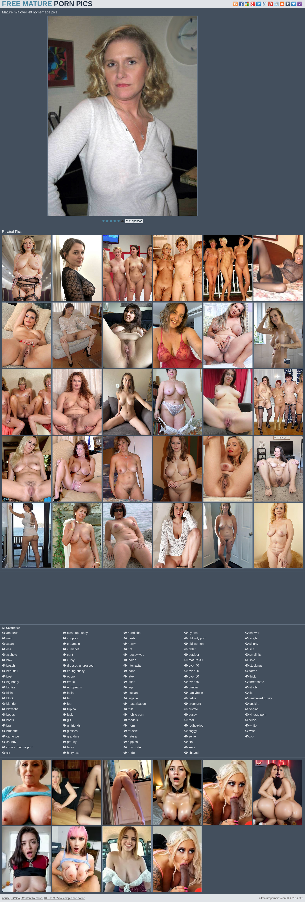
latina (129, 682)
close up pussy (75, 632)
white (251, 725)
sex (188, 742)
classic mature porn (17, 747)
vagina (252, 709)
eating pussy (73, 671)
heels (129, 638)
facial (68, 692)
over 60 (191, 676)
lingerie (131, 698)
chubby (9, 742)
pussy (190, 714)
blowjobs (10, 709)
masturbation (135, 703)
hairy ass (71, 752)
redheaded (193, 725)
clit (6, 752)
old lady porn (195, 638)
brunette (10, 731)
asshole (9, 654)
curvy (68, 660)
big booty (10, 682)
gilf (67, 720)
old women (194, 643)
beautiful (10, 671)
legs (129, 687)
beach (8, 665)
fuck (68, 714)
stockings (253, 665)
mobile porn (134, 714)
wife (250, 731)
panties (191, 687)
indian (130, 660)
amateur (10, 632)
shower (252, 632)
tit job (251, 687)
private (191, 709)
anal (7, 638)
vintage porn (256, 714)
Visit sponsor (134, 221)
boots (8, 720)
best (7, 676)
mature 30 (193, 660)
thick (250, 676)
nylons (191, 632)
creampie (71, 643)
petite (190, 698)
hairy (68, 747)
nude (129, 752)
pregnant (192, 703)
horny (130, 643)
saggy (190, 731)
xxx (249, 736)
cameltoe (10, 736)
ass (6, 649)
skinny (251, 643)
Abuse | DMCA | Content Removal (22, 898)
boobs (8, 714)
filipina (69, 709)
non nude (132, 747)
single (251, 638)
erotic (69, 682)
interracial (132, 665)
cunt (68, 654)
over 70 (191, 682)
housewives (134, 654)
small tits (253, 654)
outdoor (191, 654)
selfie (190, 736)
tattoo (251, 671)
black (8, 698)
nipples (131, 742)
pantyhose (193, 692)
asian (8, 643)
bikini (7, 692)
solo (250, 660)
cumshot (71, 649)
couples (70, 638)
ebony (69, 676)
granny (69, 742)
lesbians (131, 692)
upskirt (252, 703)
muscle (131, 731)
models (131, 720)
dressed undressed (78, 665)
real (189, 720)
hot (128, 649)
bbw (7, 660)
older (189, 649)
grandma (71, 736)
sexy (189, 747)
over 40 (191, 665)
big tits (8, 687)
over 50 (191, 671)
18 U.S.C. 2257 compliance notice (64, 898)
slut (249, 649)
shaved (191, 752)
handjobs (132, 632)
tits (249, 692)
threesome (254, 682)
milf (128, 709)
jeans (129, 671)
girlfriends (72, 725)
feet (67, 703)
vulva (251, 720)
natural (130, 736)
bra (6, 725)
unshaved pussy (258, 698)
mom (129, 725)
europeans (72, 687)
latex (129, 676)
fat (66, 698)
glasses (70, 731)
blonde (9, 703)
